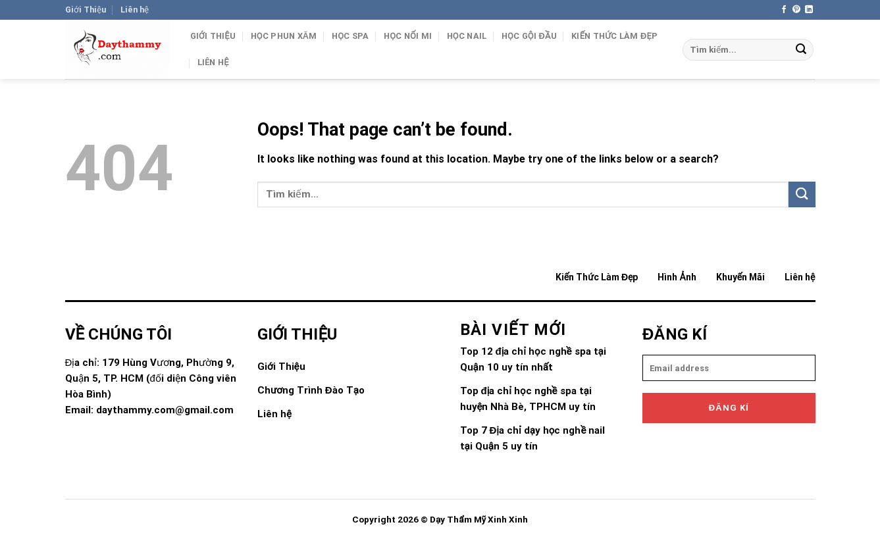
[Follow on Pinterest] (796, 9)
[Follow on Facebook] (784, 9)
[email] (728, 368)
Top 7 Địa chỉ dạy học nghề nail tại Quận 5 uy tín (533, 438)
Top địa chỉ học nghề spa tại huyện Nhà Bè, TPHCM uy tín (528, 399)
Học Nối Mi (408, 36)
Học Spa (350, 36)
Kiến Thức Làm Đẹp (614, 36)
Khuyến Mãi (740, 277)
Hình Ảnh (677, 277)
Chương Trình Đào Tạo (311, 390)
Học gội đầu (529, 36)
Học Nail (467, 36)
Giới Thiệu (85, 9)
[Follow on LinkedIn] (809, 9)
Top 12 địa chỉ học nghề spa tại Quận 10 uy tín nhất (533, 359)
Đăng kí (729, 408)
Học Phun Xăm (284, 36)
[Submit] (801, 50)
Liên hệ (134, 9)
